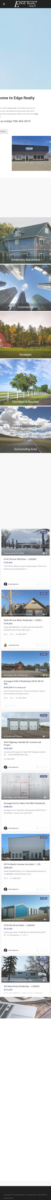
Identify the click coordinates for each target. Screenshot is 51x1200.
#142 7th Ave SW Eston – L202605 (20, 859)
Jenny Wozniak (13, 945)
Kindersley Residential (14, 914)
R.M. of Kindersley (20, 975)
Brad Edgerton (13, 884)
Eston (22, 853)
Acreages (9, 975)
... (28, 869)
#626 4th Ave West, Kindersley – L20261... (23, 920)
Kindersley (27, 914)
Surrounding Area (12, 853)
